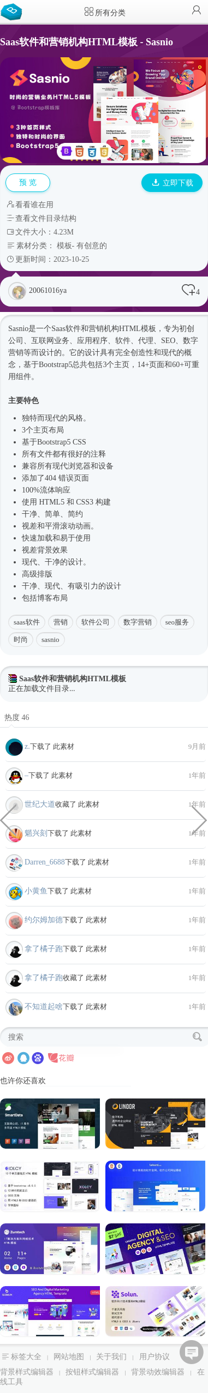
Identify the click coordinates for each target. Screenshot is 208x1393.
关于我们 (111, 1357)
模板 (64, 246)
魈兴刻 (36, 833)
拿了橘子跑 (44, 949)
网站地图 (69, 1357)
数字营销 (137, 622)
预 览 (28, 182)
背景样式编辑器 (27, 1372)
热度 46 (16, 717)
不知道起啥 (44, 1006)
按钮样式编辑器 (92, 1372)
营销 (61, 622)
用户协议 (154, 1357)
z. (27, 746)
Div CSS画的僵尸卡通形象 (8, 819)
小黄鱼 (36, 891)
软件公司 (95, 622)
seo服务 (177, 622)
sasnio (50, 639)
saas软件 (27, 622)
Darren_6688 (45, 862)
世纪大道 (40, 804)
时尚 (21, 639)
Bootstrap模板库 (13, 11)
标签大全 (26, 1357)
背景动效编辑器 (158, 1372)
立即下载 (172, 183)
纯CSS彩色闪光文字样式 (200, 819)
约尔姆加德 (44, 920)
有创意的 (91, 246)
